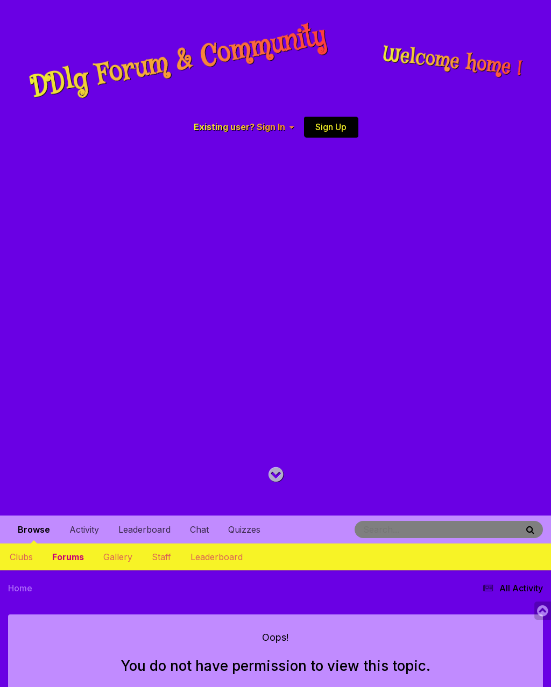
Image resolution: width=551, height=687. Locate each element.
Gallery (117, 557)
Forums (68, 557)
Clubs (21, 557)
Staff (161, 557)
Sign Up (331, 126)
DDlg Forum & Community (178, 62)
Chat (199, 529)
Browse (34, 533)
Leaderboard (216, 557)
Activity (84, 529)
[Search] (407, 529)
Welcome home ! (453, 62)
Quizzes (244, 529)
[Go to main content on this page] (276, 475)
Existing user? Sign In (244, 127)
